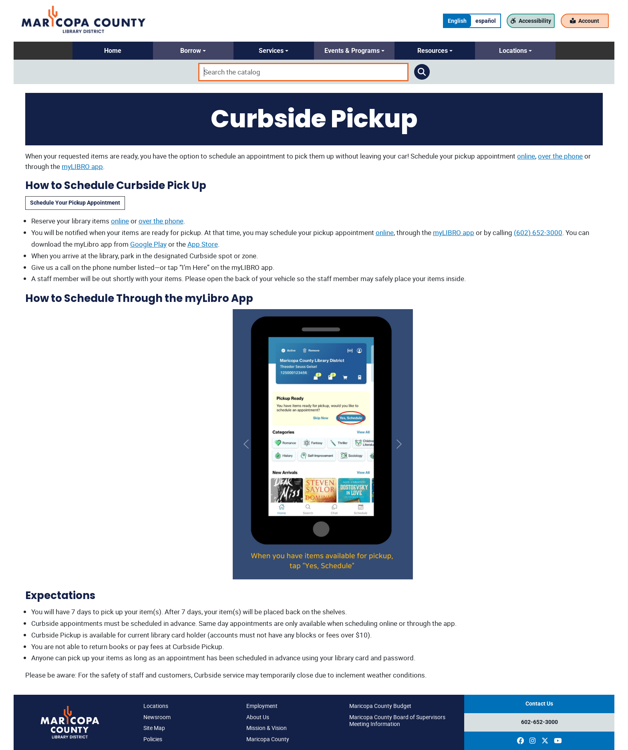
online (526, 156)
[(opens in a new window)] (520, 741)
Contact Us (539, 703)
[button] (112, 51)
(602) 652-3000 (538, 232)
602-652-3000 (539, 722)
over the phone (560, 156)
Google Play (148, 244)
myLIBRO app (82, 166)
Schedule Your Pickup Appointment (75, 202)
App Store (202, 244)
